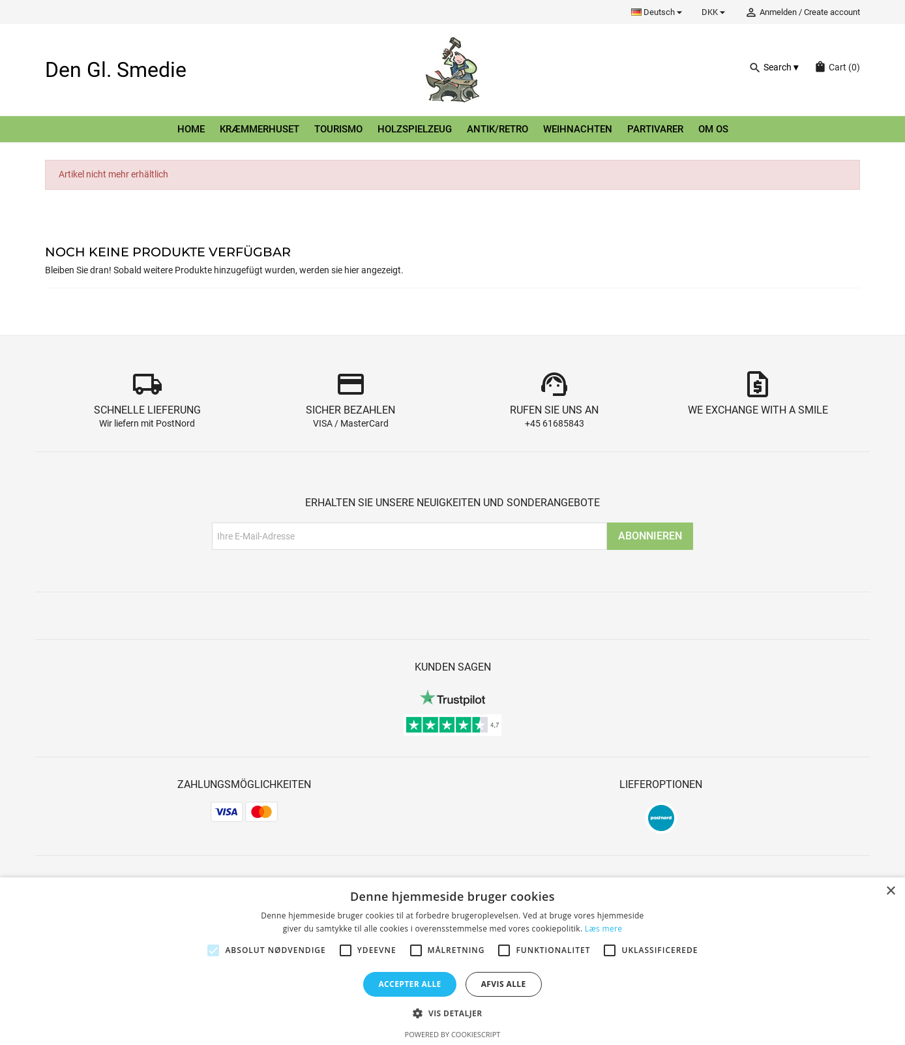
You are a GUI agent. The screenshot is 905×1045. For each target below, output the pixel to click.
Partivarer (655, 129)
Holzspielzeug (415, 129)
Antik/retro (497, 129)
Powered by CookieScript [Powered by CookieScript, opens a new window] (453, 1034)
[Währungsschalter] (715, 12)
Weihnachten (577, 129)
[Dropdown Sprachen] (658, 12)
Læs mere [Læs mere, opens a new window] (603, 928)
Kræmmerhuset (259, 129)
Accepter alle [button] (409, 984)
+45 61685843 (554, 423)
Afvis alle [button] (503, 984)
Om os (713, 129)
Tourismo (338, 129)
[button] (452, 1013)
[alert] (452, 961)
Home (191, 129)
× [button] (890, 891)
